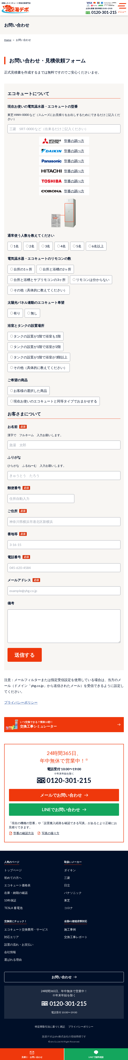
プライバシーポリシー (21, 702)
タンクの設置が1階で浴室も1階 (37, 336)
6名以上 (98, 246)
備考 (11, 603)
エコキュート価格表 (17, 885)
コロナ (68, 908)
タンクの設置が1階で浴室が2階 (37, 347)
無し (34, 313)
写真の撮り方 (50, 833)
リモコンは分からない (92, 280)
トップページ (13, 870)
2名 (31, 246)
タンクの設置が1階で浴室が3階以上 (40, 357)
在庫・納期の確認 (16, 893)
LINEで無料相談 (96, 1057)
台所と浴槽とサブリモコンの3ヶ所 (40, 280)
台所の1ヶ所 (23, 269)
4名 (63, 246)
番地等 (13, 534)
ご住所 (13, 511)
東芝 (67, 900)
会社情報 (10, 952)
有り (17, 313)
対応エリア (11, 937)
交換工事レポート (75, 937)
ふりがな (14, 457)
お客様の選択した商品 (30, 391)
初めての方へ (13, 877)
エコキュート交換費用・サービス (26, 929)
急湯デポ (16, 7)
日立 (67, 885)
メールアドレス (19, 580)
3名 (47, 246)
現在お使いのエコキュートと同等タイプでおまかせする (55, 401)
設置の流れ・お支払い (18, 944)
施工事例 (70, 929)
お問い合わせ (62, 977)
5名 (78, 246)
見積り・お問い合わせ (32, 1057)
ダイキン (70, 870)
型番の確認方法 (23, 833)
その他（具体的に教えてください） (40, 290)
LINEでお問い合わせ (61, 809)
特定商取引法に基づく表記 (50, 1026)
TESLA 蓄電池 (13, 908)
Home (7, 39)
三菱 (67, 877)
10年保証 (10, 900)
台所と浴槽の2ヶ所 (57, 269)
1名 (16, 246)
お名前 (13, 427)
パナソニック (73, 893)
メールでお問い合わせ (61, 795)
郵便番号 (14, 488)
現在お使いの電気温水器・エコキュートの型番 (43, 106)
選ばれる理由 (13, 959)
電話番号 (14, 557)
